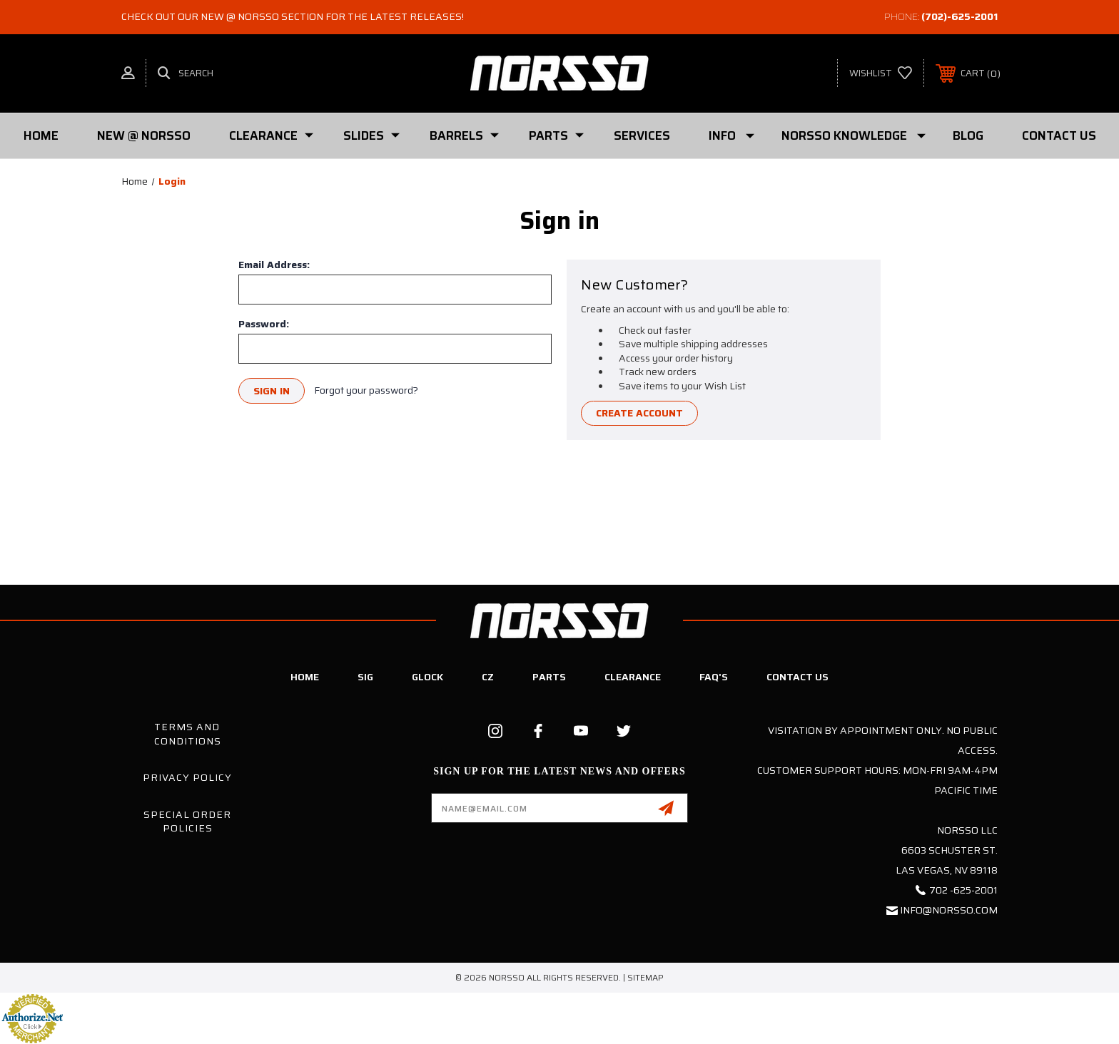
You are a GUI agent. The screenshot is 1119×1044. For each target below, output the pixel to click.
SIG (365, 677)
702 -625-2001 (963, 890)
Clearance (271, 135)
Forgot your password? (366, 391)
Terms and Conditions (187, 734)
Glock (427, 677)
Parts (549, 677)
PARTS (556, 135)
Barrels (464, 135)
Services (642, 135)
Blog (968, 135)
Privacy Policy (187, 777)
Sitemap (645, 977)
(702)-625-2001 (959, 16)
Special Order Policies (187, 821)
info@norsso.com (949, 910)
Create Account (639, 413)
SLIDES (371, 135)
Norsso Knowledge (853, 135)
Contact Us (1059, 135)
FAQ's (713, 677)
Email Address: (274, 265)
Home (41, 135)
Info (731, 135)
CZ (488, 677)
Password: (263, 324)
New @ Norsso (144, 135)
